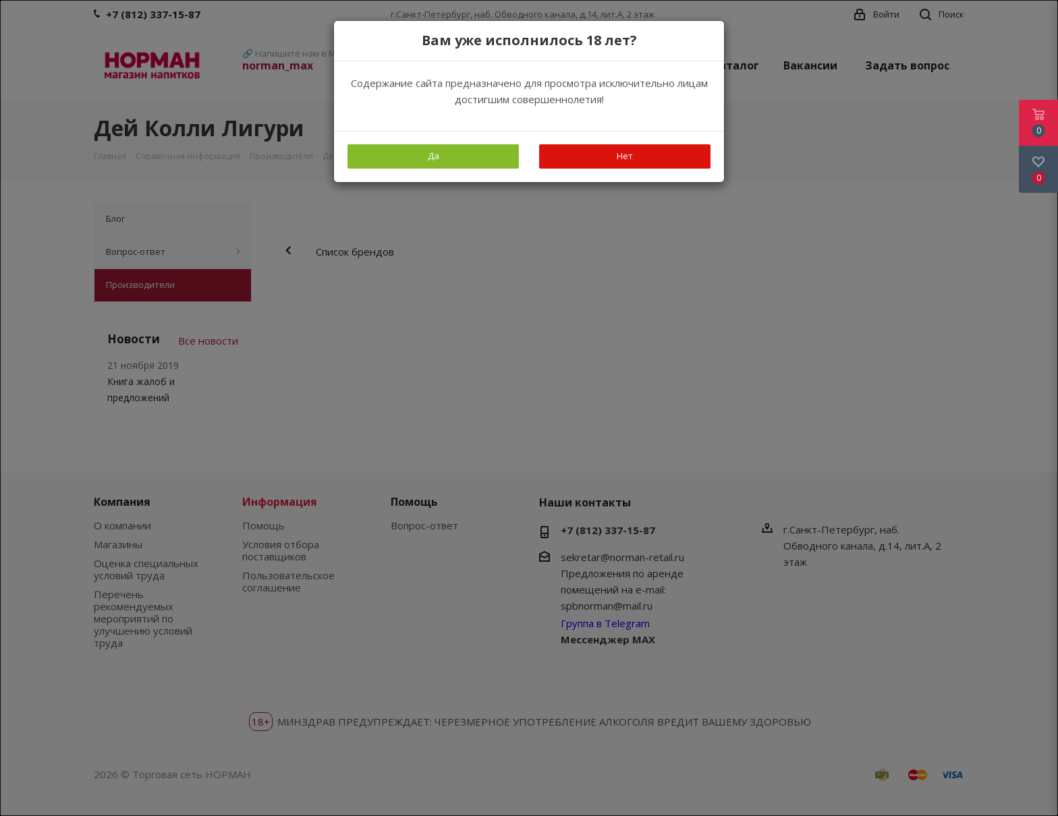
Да (433, 156)
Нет (625, 156)
